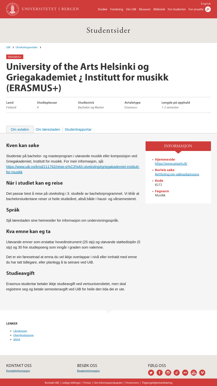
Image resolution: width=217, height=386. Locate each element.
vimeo (203, 373)
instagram (169, 373)
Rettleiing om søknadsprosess (177, 174)
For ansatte (196, 9)
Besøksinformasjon (88, 370)
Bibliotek (159, 9)
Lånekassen (20, 331)
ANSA (16, 339)
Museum (145, 9)
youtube (195, 373)
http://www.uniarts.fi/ (171, 163)
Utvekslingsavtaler (26, 47)
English (206, 3)
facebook (161, 373)
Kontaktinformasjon (18, 370)
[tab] (20, 129)
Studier (102, 9)
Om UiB (131, 9)
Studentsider (108, 30)
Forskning (116, 9)
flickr (186, 373)
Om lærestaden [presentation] (48, 129)
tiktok (178, 373)
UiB (8, 47)
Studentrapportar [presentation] (78, 129)
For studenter (177, 9)
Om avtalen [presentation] (20, 129)
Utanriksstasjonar (23, 335)
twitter (152, 373)
